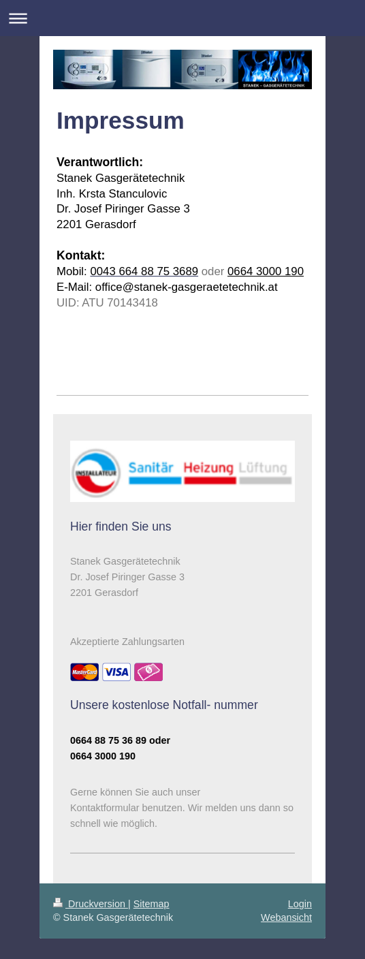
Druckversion (90, 903)
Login (300, 903)
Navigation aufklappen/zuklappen (182, 18)
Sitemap (151, 903)
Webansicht (286, 917)
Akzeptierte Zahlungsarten (127, 641)
